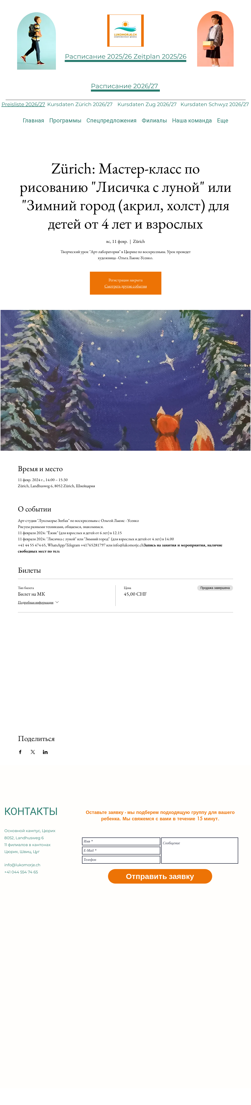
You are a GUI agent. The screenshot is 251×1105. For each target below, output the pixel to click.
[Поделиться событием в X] (32, 752)
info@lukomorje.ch (22, 864)
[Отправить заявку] (160, 876)
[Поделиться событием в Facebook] (20, 752)
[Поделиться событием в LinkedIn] (45, 752)
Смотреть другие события (125, 286)
